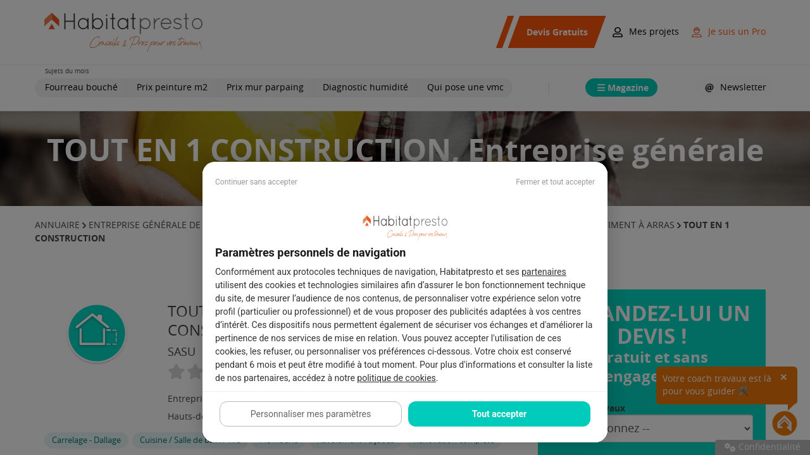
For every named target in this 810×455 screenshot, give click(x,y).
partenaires (543, 272)
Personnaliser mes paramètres (311, 414)
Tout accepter (499, 414)
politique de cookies (396, 378)
